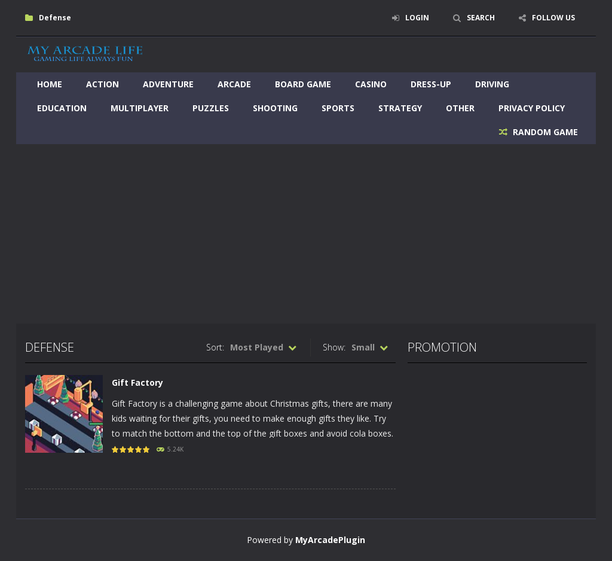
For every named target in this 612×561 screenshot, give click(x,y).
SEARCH (481, 18)
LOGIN (417, 18)
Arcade (234, 84)
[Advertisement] (306, 234)
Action (102, 84)
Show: (334, 347)
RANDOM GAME (544, 132)
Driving (492, 84)
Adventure (168, 84)
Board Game (303, 84)
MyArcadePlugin (330, 539)
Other (460, 108)
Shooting (275, 108)
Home (49, 84)
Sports (338, 108)
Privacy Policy (531, 108)
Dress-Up (431, 84)
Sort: (215, 347)
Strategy (400, 108)
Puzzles (210, 108)
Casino (371, 84)
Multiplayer (140, 108)
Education (62, 108)
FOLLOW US (553, 18)
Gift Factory (137, 382)
